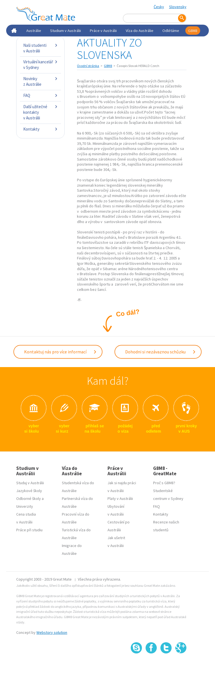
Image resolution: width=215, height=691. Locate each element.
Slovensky (177, 6)
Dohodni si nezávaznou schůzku (160, 351)
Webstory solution (51, 632)
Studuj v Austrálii (30, 482)
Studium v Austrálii (65, 30)
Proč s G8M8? (164, 482)
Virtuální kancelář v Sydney (40, 64)
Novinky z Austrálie (40, 81)
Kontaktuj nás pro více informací (60, 351)
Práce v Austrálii (103, 30)
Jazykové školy (29, 490)
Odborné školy (28, 498)
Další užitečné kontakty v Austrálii (40, 112)
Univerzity (24, 506)
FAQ (40, 95)
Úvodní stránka (88, 66)
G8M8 (192, 30)
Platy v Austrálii (120, 498)
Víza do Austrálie (139, 30)
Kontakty (40, 129)
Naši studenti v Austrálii (40, 48)
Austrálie (33, 30)
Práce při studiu (29, 529)
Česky (159, 6)
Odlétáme (170, 30)
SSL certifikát (166, 666)
